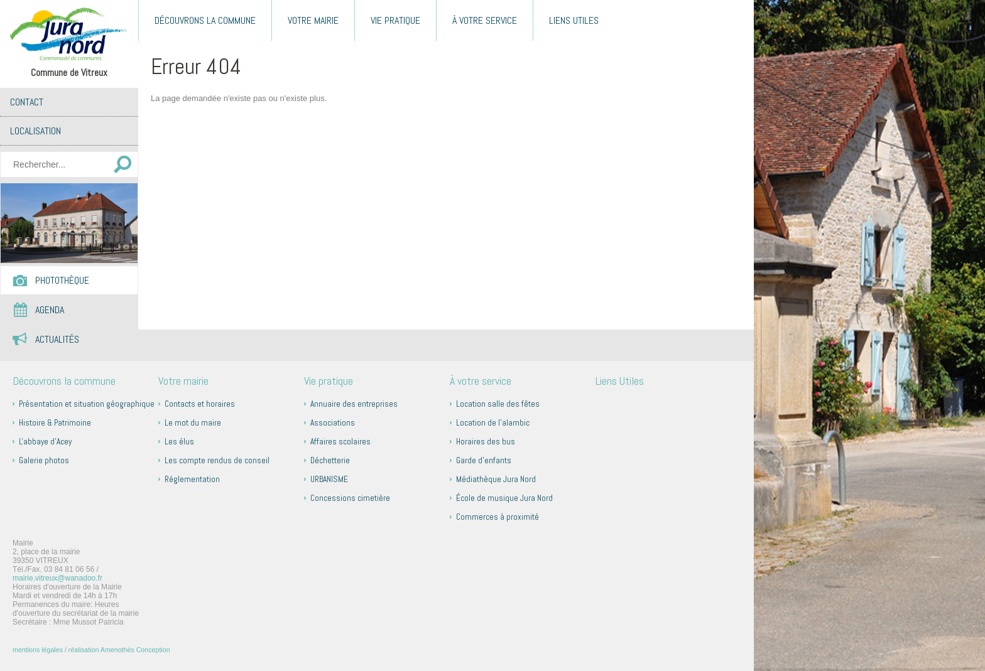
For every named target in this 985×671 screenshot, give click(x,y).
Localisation (35, 130)
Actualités (57, 339)
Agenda (49, 309)
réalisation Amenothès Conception (119, 649)
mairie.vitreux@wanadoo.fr (57, 578)
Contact (26, 102)
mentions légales (38, 649)
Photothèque (62, 280)
